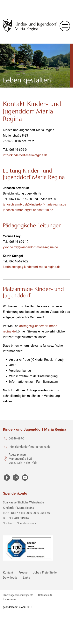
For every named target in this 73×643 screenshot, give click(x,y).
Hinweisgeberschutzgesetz (18, 595)
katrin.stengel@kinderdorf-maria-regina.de (31, 267)
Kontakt (8, 572)
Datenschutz (45, 595)
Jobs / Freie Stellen (45, 572)
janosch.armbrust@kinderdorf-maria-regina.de (34, 204)
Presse (22, 572)
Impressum (9, 599)
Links (26, 577)
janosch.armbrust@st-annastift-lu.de (28, 210)
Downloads (10, 577)
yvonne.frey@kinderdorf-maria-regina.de (30, 247)
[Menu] (65, 26)
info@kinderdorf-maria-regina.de (25, 155)
